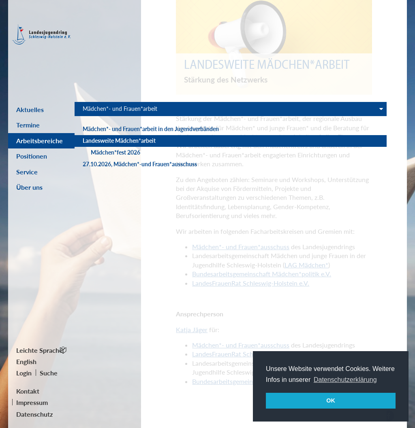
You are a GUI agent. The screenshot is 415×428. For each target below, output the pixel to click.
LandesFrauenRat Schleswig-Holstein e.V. (250, 283)
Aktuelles (30, 109)
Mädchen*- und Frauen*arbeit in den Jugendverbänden (108, 144)
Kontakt (27, 391)
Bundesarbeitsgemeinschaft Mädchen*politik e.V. (261, 274)
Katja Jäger (192, 329)
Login (24, 373)
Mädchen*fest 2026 (108, 187)
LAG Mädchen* (306, 265)
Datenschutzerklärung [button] (345, 379)
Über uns (29, 187)
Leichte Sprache (39, 350)
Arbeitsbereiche (39, 140)
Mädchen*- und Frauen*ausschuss (240, 246)
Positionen (31, 156)
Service (27, 172)
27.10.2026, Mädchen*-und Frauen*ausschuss (105, 210)
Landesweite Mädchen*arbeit (103, 168)
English (26, 361)
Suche (49, 373)
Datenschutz (34, 414)
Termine (28, 125)
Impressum (32, 402)
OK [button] (330, 400)
